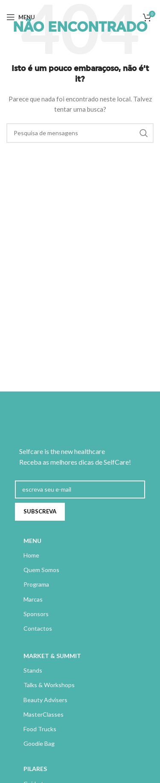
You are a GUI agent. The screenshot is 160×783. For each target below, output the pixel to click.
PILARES (35, 768)
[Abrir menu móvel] (20, 17)
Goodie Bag (39, 743)
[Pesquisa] (80, 133)
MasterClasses (43, 714)
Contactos (37, 628)
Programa (36, 584)
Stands (32, 670)
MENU (32, 540)
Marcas (33, 599)
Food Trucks (39, 729)
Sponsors (36, 613)
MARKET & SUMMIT (52, 655)
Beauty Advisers (45, 699)
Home (31, 555)
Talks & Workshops (49, 684)
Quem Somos (41, 569)
